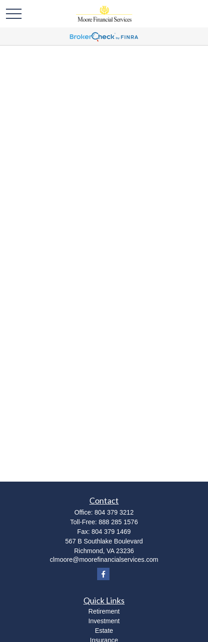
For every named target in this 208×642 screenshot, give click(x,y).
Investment (104, 621)
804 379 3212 (114, 512)
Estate (104, 630)
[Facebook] (103, 574)
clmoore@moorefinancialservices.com (104, 559)
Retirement (104, 611)
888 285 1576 (118, 522)
